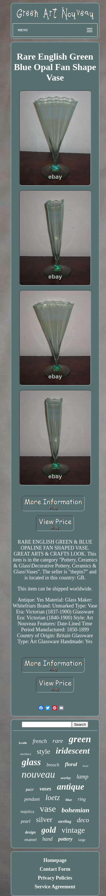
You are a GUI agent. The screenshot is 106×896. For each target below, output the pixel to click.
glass (31, 762)
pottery (65, 839)
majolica (27, 811)
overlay (66, 778)
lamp (82, 776)
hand (47, 839)
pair (30, 790)
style (43, 751)
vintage (73, 830)
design (30, 832)
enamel (30, 839)
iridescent (73, 750)
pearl (26, 821)
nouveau (38, 774)
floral (71, 764)
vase (48, 809)
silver (44, 819)
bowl (85, 765)
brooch (53, 764)
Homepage (55, 860)
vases (45, 789)
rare (58, 740)
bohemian (76, 810)
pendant (32, 799)
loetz (53, 797)
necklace (25, 754)
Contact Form (55, 869)
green (80, 739)
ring (82, 799)
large (82, 840)
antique (70, 787)
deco (83, 820)
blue (69, 800)
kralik (23, 742)
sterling (64, 821)
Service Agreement (54, 886)
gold (48, 829)
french (40, 741)
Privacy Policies (55, 878)
